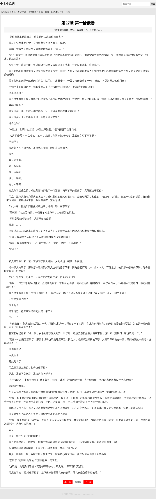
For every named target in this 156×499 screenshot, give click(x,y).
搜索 (153, 4)
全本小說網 (7, 3)
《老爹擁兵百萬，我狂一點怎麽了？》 (46, 12)
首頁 (13, 12)
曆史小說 (22, 12)
